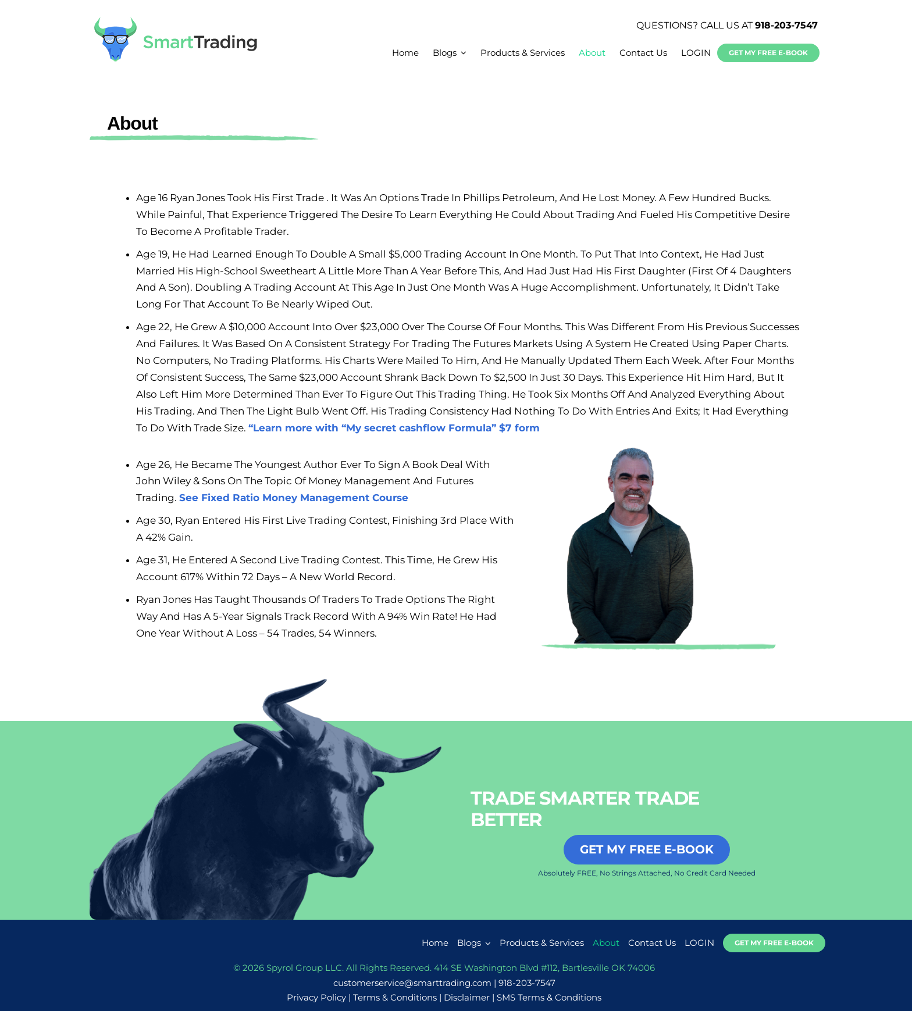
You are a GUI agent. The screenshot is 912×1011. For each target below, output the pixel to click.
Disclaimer (467, 997)
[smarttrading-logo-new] (175, 21)
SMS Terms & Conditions (549, 997)
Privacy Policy (316, 997)
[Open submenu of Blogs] (486, 943)
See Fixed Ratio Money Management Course (293, 497)
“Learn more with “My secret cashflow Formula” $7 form (394, 428)
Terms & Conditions (395, 997)
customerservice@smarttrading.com (412, 982)
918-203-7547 (786, 25)
